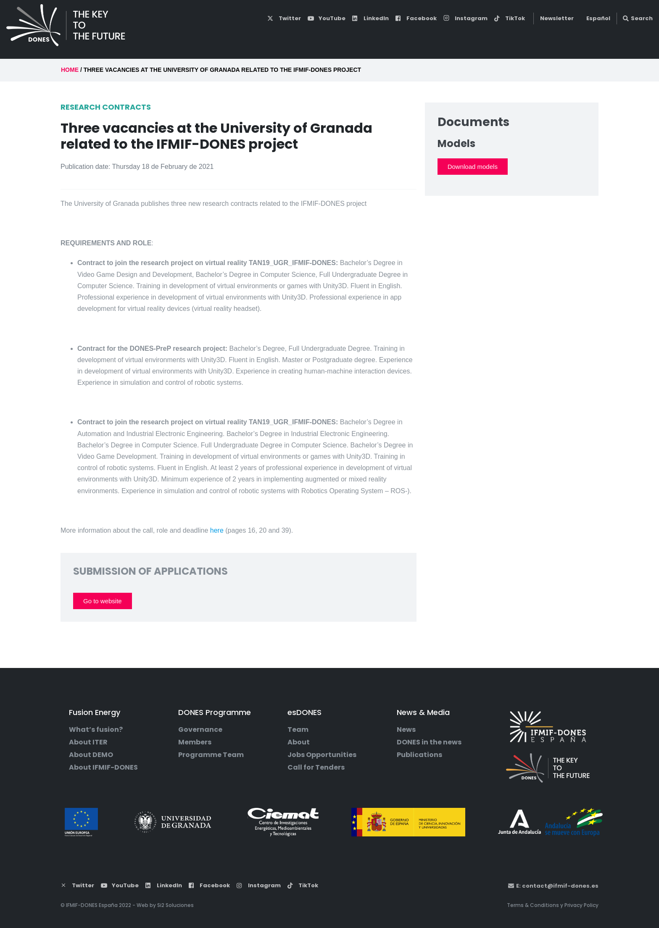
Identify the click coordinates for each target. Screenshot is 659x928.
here (217, 530)
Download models (473, 166)
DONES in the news (429, 742)
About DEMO (91, 755)
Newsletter (557, 18)
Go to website (102, 601)
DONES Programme (376, 36)
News (406, 730)
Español (598, 18)
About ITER (88, 742)
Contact (626, 36)
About (298, 742)
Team (297, 730)
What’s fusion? (96, 730)
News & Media (509, 36)
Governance (200, 730)
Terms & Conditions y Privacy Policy (552, 905)
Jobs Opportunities (321, 755)
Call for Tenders (316, 767)
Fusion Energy (296, 36)
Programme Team (211, 755)
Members (194, 742)
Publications (419, 755)
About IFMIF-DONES (103, 767)
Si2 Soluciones (175, 905)
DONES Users (572, 36)
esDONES (447, 36)
